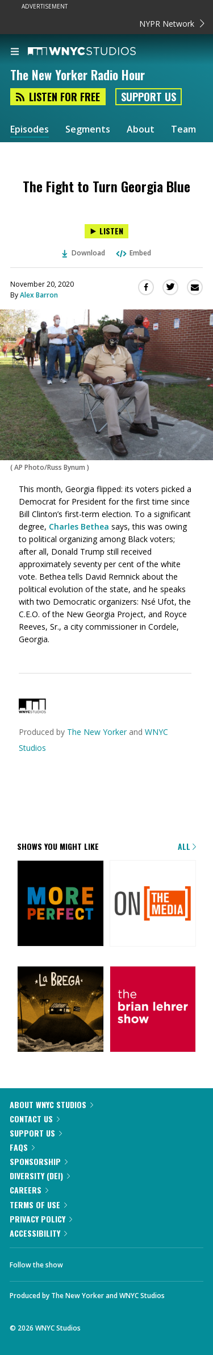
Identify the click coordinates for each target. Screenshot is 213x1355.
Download (83, 253)
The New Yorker (97, 731)
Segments (87, 129)
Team (183, 129)
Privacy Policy (41, 1219)
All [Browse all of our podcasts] (187, 846)
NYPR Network (171, 23)
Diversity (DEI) (40, 1176)
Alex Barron (39, 295)
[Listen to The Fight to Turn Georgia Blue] (106, 231)
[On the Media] (153, 904)
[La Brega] (60, 1010)
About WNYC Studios (51, 1104)
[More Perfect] (60, 904)
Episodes (29, 129)
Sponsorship (39, 1161)
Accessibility (38, 1233)
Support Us (148, 96)
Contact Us (35, 1119)
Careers (29, 1190)
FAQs (22, 1147)
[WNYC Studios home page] (96, 52)
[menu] (15, 52)
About (140, 129)
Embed (133, 253)
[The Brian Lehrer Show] (153, 1010)
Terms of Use (38, 1205)
